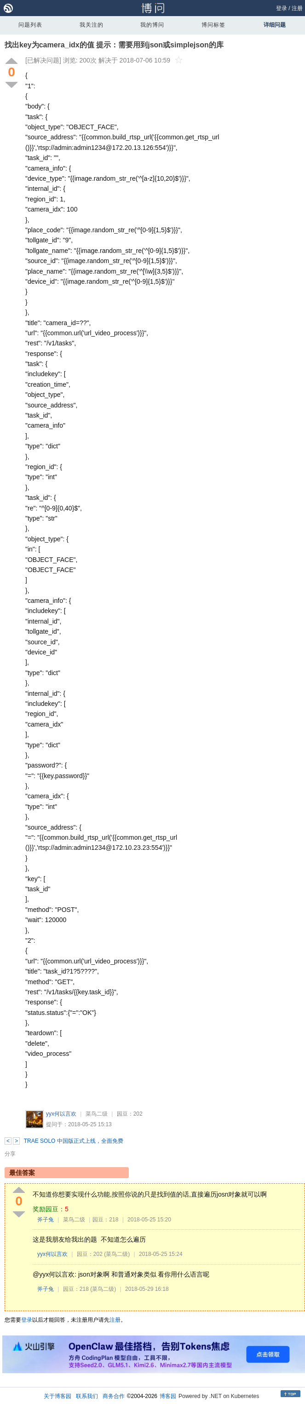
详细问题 (275, 25)
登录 (281, 8)
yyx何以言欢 (61, 1114)
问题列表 (30, 25)
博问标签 (213, 25)
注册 (297, 8)
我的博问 (152, 25)
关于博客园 (57, 1396)
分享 (10, 1154)
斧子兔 (45, 1219)
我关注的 (92, 25)
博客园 (168, 1396)
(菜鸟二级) (117, 1254)
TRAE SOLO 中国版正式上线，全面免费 (73, 1141)
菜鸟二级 (97, 1114)
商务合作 (114, 1396)
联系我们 (87, 1396)
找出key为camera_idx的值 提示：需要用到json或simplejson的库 (114, 45)
